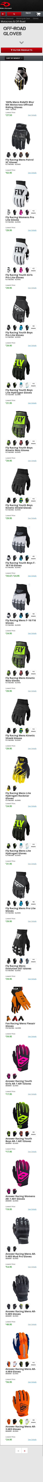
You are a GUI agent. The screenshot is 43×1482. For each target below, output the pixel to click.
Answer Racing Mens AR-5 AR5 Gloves (21, 1308)
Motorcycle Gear (23, 18)
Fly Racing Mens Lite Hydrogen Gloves (18, 847)
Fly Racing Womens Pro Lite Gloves (20, 214)
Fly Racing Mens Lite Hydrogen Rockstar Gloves (18, 791)
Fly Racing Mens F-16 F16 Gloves (21, 617)
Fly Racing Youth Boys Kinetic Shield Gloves (19, 502)
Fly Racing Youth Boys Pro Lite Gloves (19, 329)
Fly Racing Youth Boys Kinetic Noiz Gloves (19, 444)
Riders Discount (6, 18)
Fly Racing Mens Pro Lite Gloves (21, 905)
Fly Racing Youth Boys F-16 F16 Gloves (20, 559)
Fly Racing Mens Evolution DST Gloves (18, 962)
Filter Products (21, 45)
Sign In (28, 13)
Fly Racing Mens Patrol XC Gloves (20, 156)
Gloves (35, 18)
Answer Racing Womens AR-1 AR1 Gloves (20, 1193)
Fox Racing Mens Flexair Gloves (20, 1020)
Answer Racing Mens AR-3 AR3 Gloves (21, 1423)
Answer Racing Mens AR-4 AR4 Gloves (21, 1365)
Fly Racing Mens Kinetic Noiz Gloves (20, 674)
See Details (32, 110)
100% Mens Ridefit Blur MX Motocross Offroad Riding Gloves (20, 100)
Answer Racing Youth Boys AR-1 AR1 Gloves (19, 1135)
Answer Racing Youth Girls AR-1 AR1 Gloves (19, 1077)
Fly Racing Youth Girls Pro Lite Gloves (19, 271)
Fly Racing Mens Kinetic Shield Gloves (20, 732)
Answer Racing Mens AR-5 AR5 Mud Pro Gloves (21, 1250)
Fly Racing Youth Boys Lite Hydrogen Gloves (19, 386)
